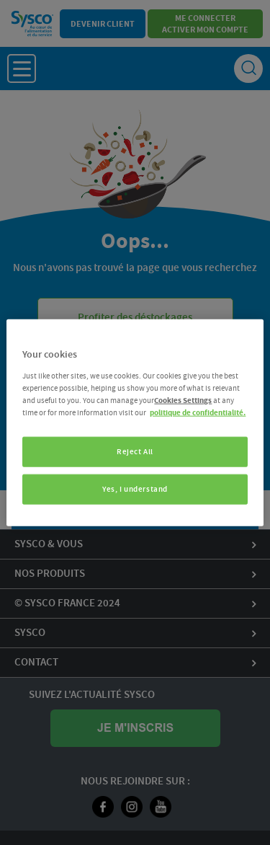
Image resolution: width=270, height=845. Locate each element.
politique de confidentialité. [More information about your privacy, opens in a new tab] (198, 412)
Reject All (135, 451)
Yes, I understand (135, 488)
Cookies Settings (183, 399)
